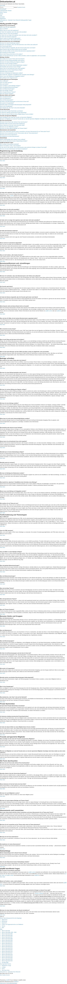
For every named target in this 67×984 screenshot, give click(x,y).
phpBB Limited (48, 310)
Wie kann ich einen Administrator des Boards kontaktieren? (13, 148)
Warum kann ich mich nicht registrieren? (9, 30)
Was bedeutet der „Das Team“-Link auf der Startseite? (12, 107)
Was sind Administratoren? (6, 96)
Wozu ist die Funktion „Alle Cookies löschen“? (10, 39)
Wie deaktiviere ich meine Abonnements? (9, 136)
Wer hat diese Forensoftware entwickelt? (9, 144)
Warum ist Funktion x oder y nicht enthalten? (10, 145)
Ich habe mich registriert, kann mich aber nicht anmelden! (13, 32)
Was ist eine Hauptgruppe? (6, 106)
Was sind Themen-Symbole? (6, 93)
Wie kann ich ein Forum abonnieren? (8, 134)
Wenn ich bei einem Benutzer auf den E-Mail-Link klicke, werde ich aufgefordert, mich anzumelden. (23, 55)
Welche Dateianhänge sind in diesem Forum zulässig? (12, 139)
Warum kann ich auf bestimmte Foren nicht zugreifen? (12, 68)
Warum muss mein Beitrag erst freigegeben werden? (12, 76)
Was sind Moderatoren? (5, 98)
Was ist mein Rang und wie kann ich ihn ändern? (11, 54)
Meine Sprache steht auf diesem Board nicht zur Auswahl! (13, 49)
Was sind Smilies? (4, 84)
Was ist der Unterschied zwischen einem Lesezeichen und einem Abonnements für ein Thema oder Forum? (25, 131)
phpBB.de (59, 310)
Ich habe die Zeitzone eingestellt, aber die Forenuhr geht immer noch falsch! (17, 47)
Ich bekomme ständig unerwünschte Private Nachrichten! (13, 112)
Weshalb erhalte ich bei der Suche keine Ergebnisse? (12, 123)
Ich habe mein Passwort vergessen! (8, 36)
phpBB (7, 980)
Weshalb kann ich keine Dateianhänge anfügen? (11, 69)
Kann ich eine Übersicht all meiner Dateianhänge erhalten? (13, 141)
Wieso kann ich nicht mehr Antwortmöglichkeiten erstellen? (13, 65)
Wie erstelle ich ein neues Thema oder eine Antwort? (12, 58)
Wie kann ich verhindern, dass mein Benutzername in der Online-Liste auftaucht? (19, 44)
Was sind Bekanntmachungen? (7, 88)
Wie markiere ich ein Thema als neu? (8, 77)
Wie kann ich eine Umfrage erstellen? (8, 63)
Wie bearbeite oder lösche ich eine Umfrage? (10, 66)
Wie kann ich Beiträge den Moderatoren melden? (11, 73)
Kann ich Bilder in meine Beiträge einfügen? (10, 85)
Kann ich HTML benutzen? (6, 82)
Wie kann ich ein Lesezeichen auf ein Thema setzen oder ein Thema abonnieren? (19, 133)
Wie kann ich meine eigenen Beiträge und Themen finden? (13, 128)
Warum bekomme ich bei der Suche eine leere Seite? (12, 125)
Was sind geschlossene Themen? (8, 92)
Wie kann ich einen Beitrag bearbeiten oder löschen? (12, 60)
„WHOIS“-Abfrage (39, 893)
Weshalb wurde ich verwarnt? (7, 71)
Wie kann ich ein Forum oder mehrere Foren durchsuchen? (13, 122)
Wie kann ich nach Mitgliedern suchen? (9, 126)
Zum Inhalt (2, 5)
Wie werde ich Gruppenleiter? (7, 103)
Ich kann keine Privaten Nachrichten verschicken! (11, 111)
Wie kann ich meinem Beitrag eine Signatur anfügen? (12, 62)
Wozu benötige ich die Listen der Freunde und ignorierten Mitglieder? (16, 117)
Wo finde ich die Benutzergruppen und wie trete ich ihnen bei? (14, 101)
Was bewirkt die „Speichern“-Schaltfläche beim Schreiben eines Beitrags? (17, 74)
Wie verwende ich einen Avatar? (7, 52)
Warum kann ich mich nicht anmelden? (9, 33)
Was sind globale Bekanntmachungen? (9, 87)
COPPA (12, 195)
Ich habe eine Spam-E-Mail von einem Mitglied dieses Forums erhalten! (16, 114)
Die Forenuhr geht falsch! (6, 46)
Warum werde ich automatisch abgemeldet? (10, 38)
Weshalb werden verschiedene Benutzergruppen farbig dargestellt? (15, 104)
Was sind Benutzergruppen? (6, 99)
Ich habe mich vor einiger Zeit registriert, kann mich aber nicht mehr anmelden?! (18, 35)
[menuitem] (6, 10)
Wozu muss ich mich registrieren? (8, 27)
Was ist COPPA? (4, 28)
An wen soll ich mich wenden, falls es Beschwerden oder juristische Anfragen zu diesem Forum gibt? (23, 147)
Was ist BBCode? (4, 81)
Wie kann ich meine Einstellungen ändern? (10, 43)
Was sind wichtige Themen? (6, 90)
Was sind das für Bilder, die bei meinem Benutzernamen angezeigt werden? (17, 50)
